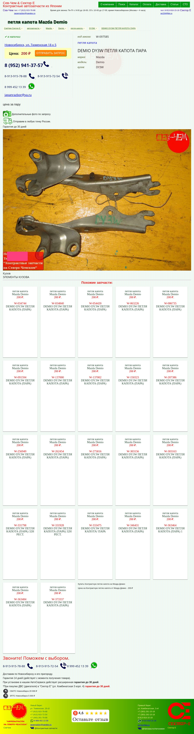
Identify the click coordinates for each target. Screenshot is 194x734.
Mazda (49, 28)
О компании (107, 4)
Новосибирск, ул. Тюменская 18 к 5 (30, 45)
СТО (185, 4)
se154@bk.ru (166, 13)
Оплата (147, 4)
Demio (61, 28)
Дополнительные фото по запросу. (27, 114)
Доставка (161, 4)
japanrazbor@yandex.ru (24, 13)
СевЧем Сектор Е (12, 28)
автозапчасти (33, 28)
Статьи (174, 4)
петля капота (77, 28)
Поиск (121, 4)
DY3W (92, 28)
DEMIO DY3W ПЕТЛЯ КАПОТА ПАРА (118, 28)
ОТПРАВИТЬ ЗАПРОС (50, 53)
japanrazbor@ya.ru (18, 95)
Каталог (134, 4)
